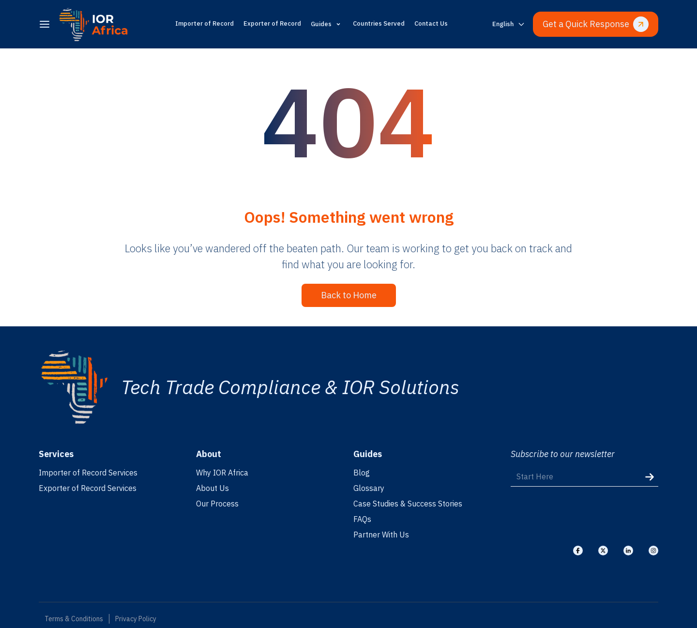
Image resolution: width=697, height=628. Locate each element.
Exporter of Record (272, 23)
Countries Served (379, 23)
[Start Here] (584, 477)
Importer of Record (204, 23)
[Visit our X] (603, 550)
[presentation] (584, 515)
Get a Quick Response (596, 24)
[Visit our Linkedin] (628, 550)
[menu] (44, 24)
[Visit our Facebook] (578, 550)
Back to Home (349, 295)
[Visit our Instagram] (653, 550)
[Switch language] (508, 24)
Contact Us (431, 23)
